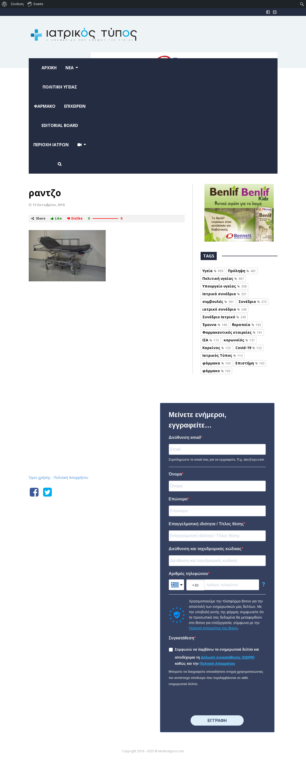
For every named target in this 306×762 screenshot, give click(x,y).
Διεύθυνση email (185, 437)
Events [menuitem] (35, 4)
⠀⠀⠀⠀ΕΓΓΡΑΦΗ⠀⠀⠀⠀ (217, 720)
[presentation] (208, 701)
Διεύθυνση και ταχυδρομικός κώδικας (205, 549)
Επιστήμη (249, 363)
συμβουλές (218, 301)
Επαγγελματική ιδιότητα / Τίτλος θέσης (206, 524)
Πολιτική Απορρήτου (217, 663)
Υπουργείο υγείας (224, 286)
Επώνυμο (178, 499)
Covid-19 (248, 347)
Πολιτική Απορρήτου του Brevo (213, 628)
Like (56, 218)
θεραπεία (246, 324)
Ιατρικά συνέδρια (224, 293)
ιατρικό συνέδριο (224, 309)
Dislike (75, 218)
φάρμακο (216, 370)
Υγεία (212, 270)
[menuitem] (4, 4)
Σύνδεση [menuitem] (17, 4)
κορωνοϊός (239, 340)
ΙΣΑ (210, 340)
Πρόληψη (242, 270)
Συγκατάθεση (181, 638)
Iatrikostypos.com (67, 402)
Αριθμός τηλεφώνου (188, 573)
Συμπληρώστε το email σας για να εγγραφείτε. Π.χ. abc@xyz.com (216, 459)
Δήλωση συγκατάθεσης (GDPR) (227, 657)
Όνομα (175, 474)
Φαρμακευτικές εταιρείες (232, 332)
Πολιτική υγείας (223, 278)
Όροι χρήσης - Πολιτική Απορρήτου (58, 477)
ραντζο (45, 193)
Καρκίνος (216, 347)
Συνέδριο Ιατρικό (224, 316)
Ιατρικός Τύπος (222, 355)
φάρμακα (216, 363)
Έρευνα (214, 324)
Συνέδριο (252, 301)
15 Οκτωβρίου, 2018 (49, 205)
